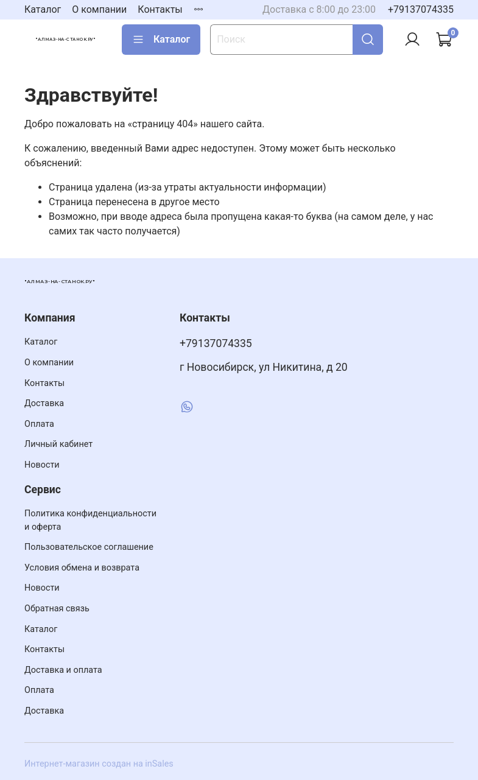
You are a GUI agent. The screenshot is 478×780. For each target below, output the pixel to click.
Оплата (39, 424)
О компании (99, 9)
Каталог (42, 9)
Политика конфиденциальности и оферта (90, 520)
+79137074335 (421, 9)
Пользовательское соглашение (88, 547)
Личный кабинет (58, 444)
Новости (42, 465)
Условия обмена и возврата (81, 568)
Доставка (44, 403)
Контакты (160, 9)
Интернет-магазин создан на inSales (99, 764)
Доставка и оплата (63, 670)
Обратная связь (57, 608)
